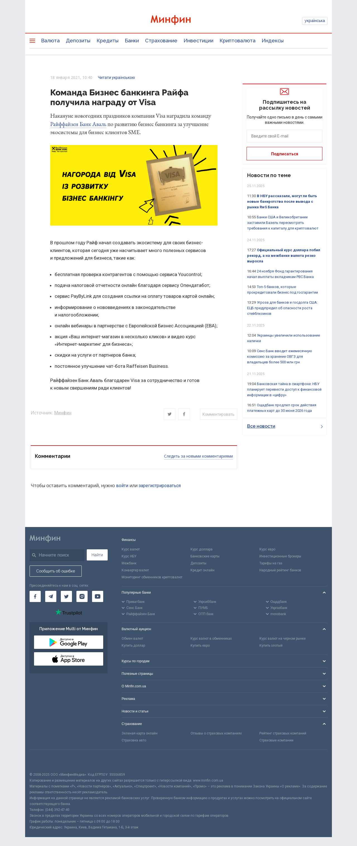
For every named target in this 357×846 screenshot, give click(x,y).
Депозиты (78, 40)
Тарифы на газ (270, 563)
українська (315, 20)
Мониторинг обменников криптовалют (152, 577)
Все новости (285, 426)
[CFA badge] (42, 760)
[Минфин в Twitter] (66, 596)
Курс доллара (201, 549)
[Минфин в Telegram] (50, 596)
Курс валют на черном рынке (282, 638)
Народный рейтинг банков (280, 570)
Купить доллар (133, 645)
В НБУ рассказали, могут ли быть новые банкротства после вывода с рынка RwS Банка (282, 201)
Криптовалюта (237, 40)
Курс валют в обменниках (211, 638)
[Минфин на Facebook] (35, 596)
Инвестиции (198, 40)
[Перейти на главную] (178, 20)
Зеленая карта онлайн (140, 733)
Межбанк (129, 563)
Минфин (62, 412)
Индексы (273, 40)
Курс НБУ (129, 556)
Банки (132, 40)
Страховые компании (276, 740)
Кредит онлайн (202, 570)
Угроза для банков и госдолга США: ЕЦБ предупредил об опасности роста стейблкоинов (282, 308)
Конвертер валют (135, 570)
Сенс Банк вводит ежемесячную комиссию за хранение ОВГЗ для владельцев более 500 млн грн (279, 356)
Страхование (161, 40)
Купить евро (200, 645)
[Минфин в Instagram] (82, 596)
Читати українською (116, 77)
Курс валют (131, 549)
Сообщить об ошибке (55, 571)
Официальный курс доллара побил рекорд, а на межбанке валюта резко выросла (283, 255)
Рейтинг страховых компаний (282, 733)
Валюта (50, 40)
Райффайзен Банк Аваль (78, 124)
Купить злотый (271, 645)
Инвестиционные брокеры (280, 556)
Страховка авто (134, 740)
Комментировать (218, 414)
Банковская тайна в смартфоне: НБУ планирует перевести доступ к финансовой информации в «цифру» (284, 389)
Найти (97, 555)
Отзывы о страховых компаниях (216, 733)
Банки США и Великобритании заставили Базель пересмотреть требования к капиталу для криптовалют (283, 222)
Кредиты (108, 40)
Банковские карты (204, 556)
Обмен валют (132, 638)
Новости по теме (269, 175)
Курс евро (267, 549)
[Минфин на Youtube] (97, 596)
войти (122, 485)
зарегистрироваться (160, 485)
